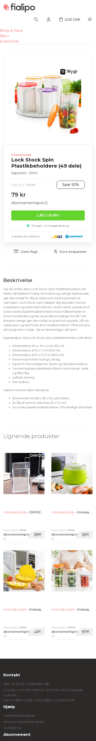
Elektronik (9, 41)
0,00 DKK (69, 20)
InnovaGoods (21, 155)
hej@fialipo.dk (37, 684)
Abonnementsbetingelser (24, 722)
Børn (4, 36)
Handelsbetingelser (19, 715)
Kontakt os (12, 728)
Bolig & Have (11, 30)
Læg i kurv (48, 215)
